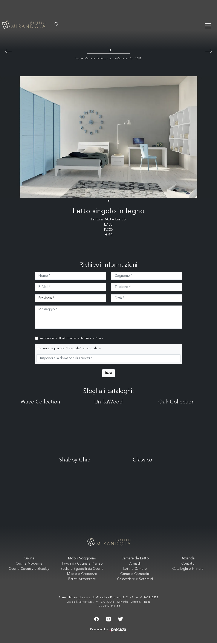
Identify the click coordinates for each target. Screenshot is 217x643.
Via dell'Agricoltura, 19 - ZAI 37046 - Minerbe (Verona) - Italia (109, 601)
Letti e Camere (118, 58)
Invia (108, 373)
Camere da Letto (96, 58)
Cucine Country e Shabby (29, 569)
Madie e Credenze (82, 574)
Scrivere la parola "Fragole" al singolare (69, 348)
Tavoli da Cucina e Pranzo (82, 563)
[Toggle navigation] (208, 26)
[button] (108, 201)
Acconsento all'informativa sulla (71, 338)
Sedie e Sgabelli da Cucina (82, 569)
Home (79, 58)
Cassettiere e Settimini (135, 579)
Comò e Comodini (135, 574)
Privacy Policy (94, 338)
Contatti (188, 563)
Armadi (135, 563)
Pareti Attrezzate (82, 579)
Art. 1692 (136, 58)
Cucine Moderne (29, 563)
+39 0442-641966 (108, 606)
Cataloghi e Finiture (188, 569)
